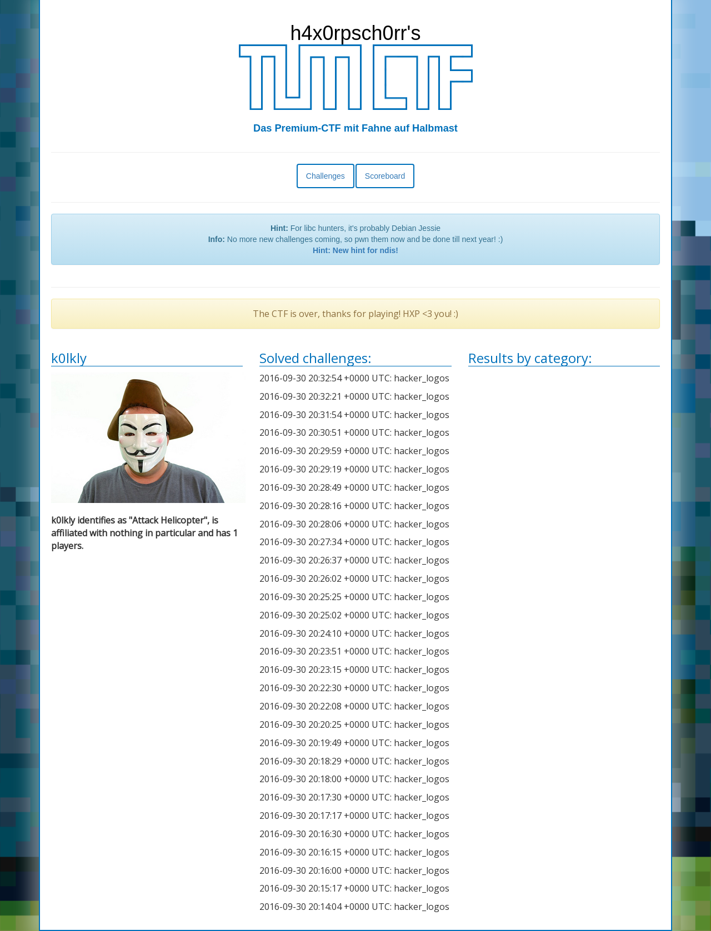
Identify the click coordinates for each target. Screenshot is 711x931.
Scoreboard (385, 176)
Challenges (325, 176)
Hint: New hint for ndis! (355, 250)
